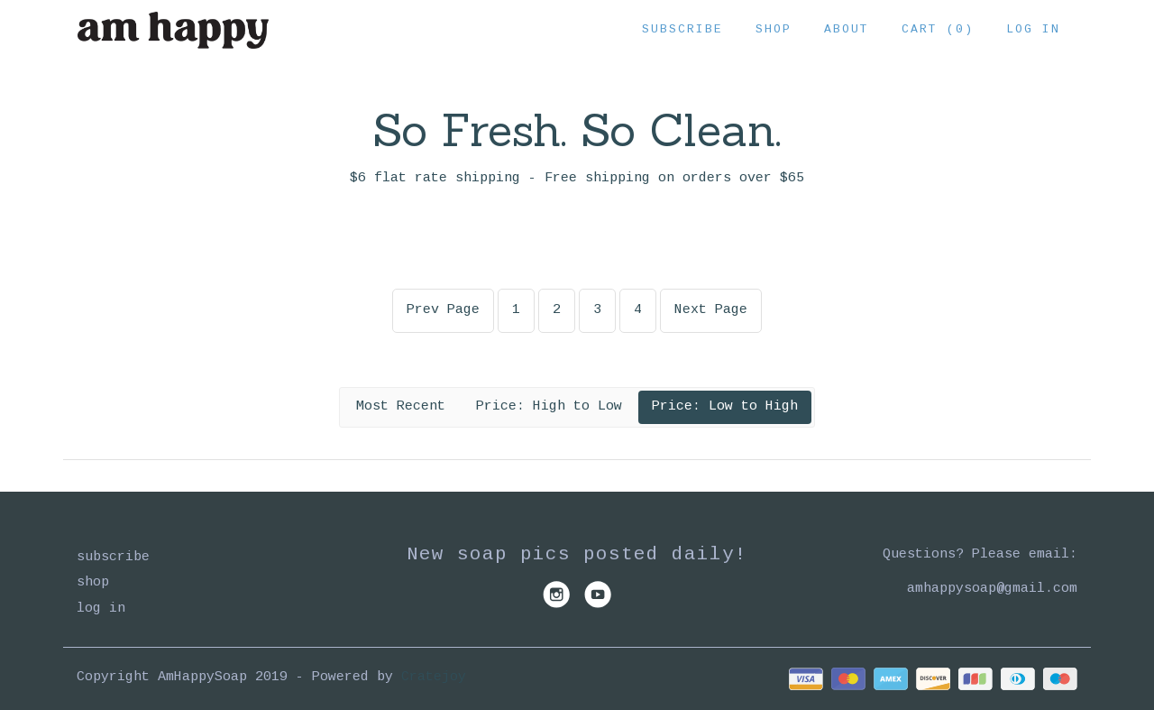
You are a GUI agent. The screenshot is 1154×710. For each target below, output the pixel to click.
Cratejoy (433, 677)
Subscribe (682, 29)
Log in (1033, 29)
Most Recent (400, 406)
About (846, 29)
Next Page (710, 310)
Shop (774, 29)
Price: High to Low (549, 406)
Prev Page (443, 310)
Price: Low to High (725, 406)
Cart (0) (938, 29)
